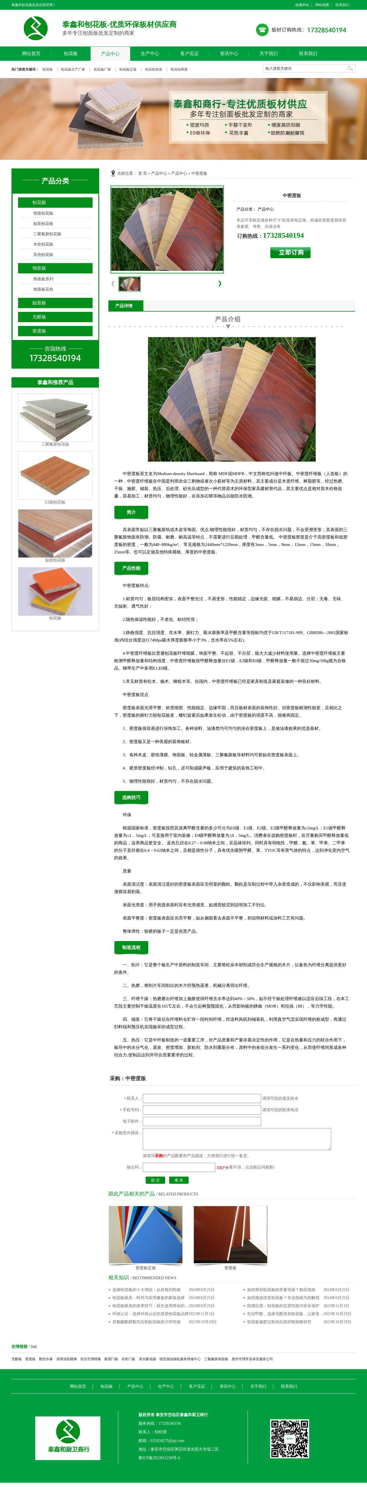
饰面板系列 (43, 279)
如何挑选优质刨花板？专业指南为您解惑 (283, 1302)
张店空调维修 (90, 1363)
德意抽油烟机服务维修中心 (180, 1363)
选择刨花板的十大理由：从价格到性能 (146, 1294)
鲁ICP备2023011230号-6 (159, 1462)
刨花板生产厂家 (73, 69)
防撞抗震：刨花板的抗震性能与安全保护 (283, 1310)
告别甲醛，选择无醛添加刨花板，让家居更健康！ (285, 1318)
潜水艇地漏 (147, 1363)
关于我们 (268, 53)
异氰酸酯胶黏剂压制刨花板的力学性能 (146, 1326)
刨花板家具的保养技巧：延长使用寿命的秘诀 (150, 1310)
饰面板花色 (43, 289)
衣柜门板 (128, 1363)
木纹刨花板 (43, 244)
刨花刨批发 (153, 69)
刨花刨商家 (179, 69)
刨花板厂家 (102, 69)
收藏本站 (302, 5)
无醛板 (39, 316)
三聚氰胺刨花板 (47, 234)
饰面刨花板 (43, 213)
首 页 (142, 173)
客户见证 (189, 53)
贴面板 (39, 302)
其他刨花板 (43, 254)
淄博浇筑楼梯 (66, 1363)
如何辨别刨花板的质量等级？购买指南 (281, 1294)
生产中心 (150, 53)
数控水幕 (46, 1363)
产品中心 (110, 53)
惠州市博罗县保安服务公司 (252, 1363)
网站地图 (322, 5)
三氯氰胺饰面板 (216, 1363)
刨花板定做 (127, 69)
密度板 (39, 330)
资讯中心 (229, 53)
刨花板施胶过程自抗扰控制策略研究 (279, 1326)
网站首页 (31, 53)
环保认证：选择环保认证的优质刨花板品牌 (150, 1318)
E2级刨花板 (55, 502)
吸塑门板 (111, 1363)
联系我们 (342, 5)
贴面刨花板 (43, 223)
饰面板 (39, 268)
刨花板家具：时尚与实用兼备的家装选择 (148, 1302)
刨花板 (71, 53)
